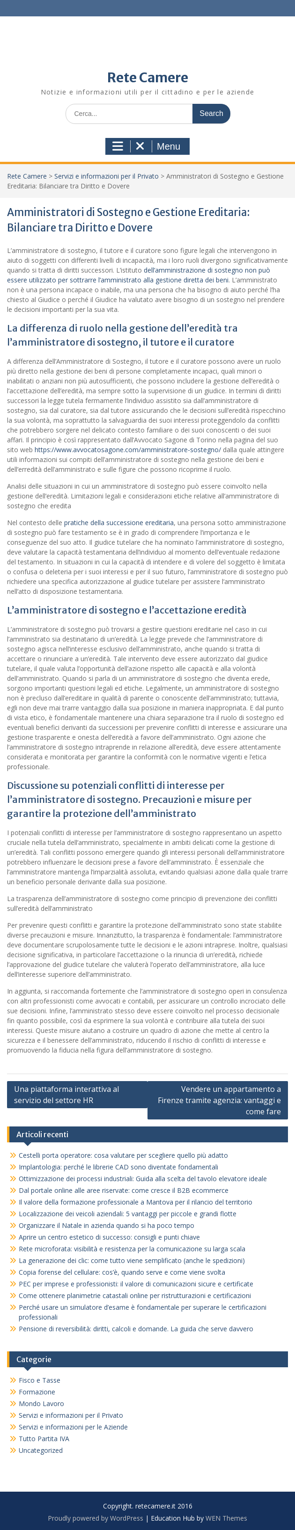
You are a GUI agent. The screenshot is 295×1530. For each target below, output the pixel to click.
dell (149, 270)
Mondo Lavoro (41, 1403)
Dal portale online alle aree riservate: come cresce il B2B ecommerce (124, 1190)
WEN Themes (226, 1518)
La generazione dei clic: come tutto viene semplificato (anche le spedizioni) (132, 1260)
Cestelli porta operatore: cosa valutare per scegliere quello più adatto (123, 1155)
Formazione (37, 1391)
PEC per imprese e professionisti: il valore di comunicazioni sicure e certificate (136, 1283)
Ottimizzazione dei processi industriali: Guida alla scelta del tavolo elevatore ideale (143, 1178)
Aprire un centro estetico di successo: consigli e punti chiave (109, 1237)
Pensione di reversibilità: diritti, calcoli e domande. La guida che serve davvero (136, 1328)
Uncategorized (41, 1450)
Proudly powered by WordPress (95, 1518)
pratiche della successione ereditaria (119, 522)
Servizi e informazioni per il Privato (106, 176)
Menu (146, 146)
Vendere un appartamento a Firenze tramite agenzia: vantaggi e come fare (219, 1100)
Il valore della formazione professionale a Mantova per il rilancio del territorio (135, 1202)
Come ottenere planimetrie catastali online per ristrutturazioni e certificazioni (135, 1295)
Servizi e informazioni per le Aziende (73, 1426)
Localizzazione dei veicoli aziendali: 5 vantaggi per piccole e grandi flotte (127, 1213)
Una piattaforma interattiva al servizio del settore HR (66, 1094)
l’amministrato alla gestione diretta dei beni (163, 279)
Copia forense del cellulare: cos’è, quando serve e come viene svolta (122, 1272)
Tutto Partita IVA (44, 1438)
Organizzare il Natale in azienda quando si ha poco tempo (113, 1225)
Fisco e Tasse (39, 1380)
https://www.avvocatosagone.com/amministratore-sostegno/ (128, 449)
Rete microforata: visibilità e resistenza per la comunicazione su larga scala (132, 1248)
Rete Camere (147, 77)
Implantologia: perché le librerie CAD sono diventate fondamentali (118, 1166)
